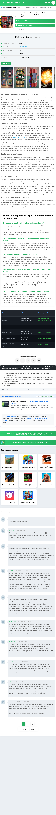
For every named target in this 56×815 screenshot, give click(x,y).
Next (33, 729)
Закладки (20, 29)
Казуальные (23, 47)
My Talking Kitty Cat (19, 137)
